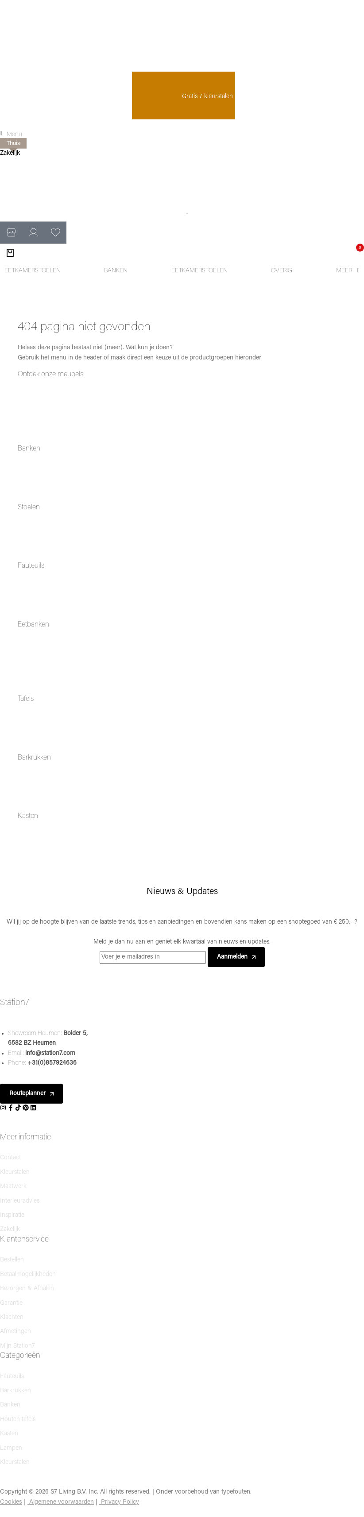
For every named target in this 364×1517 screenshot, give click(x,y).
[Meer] (348, 271)
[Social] (4, 1108)
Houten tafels (17, 1419)
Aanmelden (236, 957)
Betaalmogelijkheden (28, 1274)
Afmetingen (15, 1331)
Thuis (13, 143)
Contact (10, 1157)
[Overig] (282, 271)
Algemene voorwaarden (61, 1502)
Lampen (11, 1448)
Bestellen (12, 1260)
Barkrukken (34, 757)
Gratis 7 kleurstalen (183, 96)
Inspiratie (12, 1215)
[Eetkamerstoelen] (32, 271)
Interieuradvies (19, 1201)
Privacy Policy (120, 1502)
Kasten (28, 816)
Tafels (26, 699)
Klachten (11, 1317)
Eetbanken (33, 624)
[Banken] (116, 271)
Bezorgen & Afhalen (27, 1288)
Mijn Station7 (17, 1346)
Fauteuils (31, 565)
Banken (29, 448)
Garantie (11, 1303)
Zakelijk (10, 153)
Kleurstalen (15, 1172)
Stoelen (29, 507)
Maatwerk (13, 1186)
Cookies (11, 1502)
